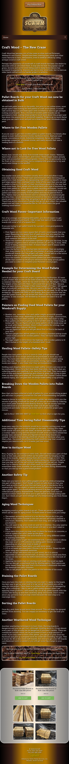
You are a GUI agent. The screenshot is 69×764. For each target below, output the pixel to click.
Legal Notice (35, 756)
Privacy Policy (35, 754)
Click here (35, 414)
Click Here (20, 84)
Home (5, 37)
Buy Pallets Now (34, 4)
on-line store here (27, 657)
